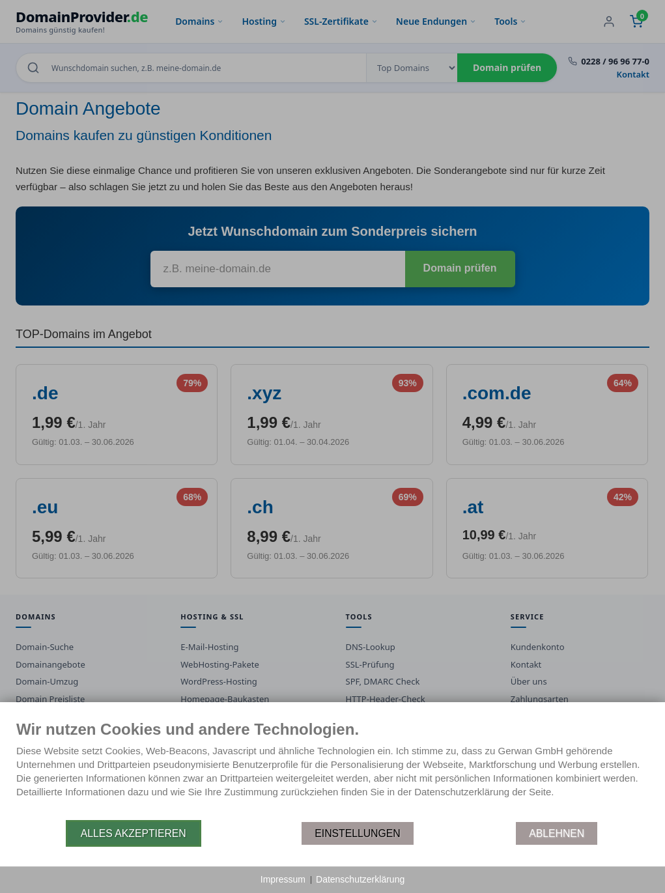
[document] (332, 769)
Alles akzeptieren (133, 833)
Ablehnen (556, 833)
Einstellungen (357, 833)
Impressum (283, 879)
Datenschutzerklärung (360, 879)
